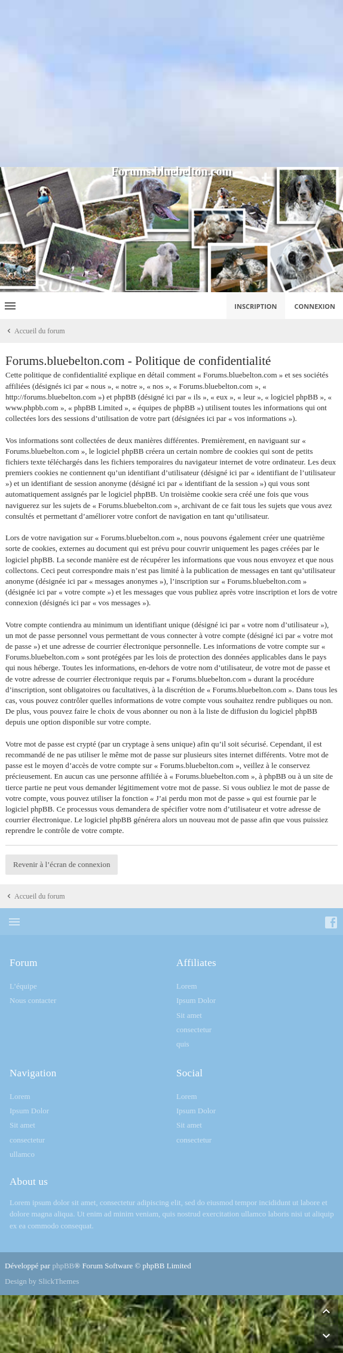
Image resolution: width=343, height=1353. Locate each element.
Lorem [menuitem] (186, 986)
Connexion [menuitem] (315, 306)
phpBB (63, 1265)
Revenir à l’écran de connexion (61, 864)
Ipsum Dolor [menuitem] (196, 1000)
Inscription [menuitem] (255, 306)
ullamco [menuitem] (22, 1154)
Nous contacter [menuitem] (33, 1000)
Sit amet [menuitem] (189, 1015)
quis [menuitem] (182, 1043)
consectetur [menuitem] (194, 1029)
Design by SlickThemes (42, 1281)
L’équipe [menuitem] (23, 986)
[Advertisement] (171, 83)
